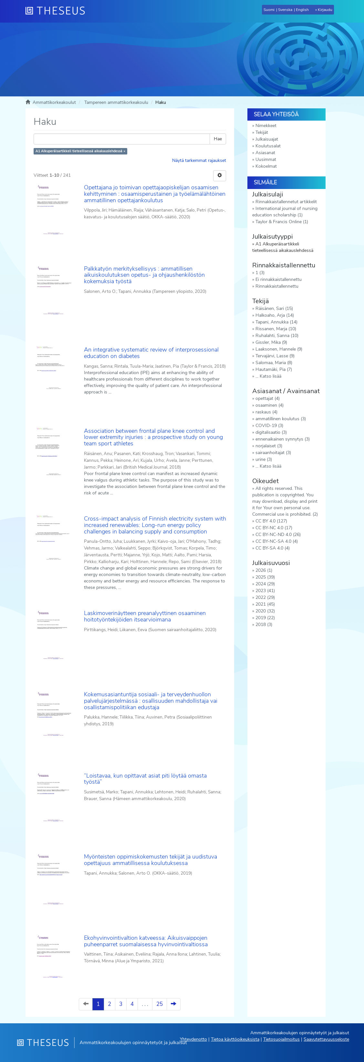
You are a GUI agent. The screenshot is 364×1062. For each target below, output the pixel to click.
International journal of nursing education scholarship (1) (284, 211)
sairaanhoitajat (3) (273, 453)
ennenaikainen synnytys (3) (282, 439)
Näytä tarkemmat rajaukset (199, 160)
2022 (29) (265, 597)
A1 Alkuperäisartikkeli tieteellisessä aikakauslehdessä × (80, 151)
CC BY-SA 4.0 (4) (272, 548)
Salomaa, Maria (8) (273, 363)
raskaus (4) (266, 412)
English (302, 9)
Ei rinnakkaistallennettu (278, 279)
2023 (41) (265, 591)
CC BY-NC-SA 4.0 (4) (276, 541)
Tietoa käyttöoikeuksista (235, 1039)
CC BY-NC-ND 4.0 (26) (278, 534)
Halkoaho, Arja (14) (274, 315)
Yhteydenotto (193, 1039)
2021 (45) (265, 604)
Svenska (285, 9)
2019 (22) (265, 618)
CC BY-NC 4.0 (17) (273, 528)
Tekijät (261, 132)
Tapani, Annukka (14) (276, 322)
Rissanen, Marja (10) (275, 329)
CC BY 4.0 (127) (271, 521)
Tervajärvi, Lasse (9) (275, 356)
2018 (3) (263, 624)
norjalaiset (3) (268, 446)
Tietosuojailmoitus (281, 1039)
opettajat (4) (267, 398)
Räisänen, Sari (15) (274, 308)
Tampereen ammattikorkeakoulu (116, 102)
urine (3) (263, 459)
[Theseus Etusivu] (58, 11)
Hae (218, 139)
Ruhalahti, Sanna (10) (276, 335)
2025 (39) (265, 577)
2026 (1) (263, 570)
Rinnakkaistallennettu (276, 286)
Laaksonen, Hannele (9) (278, 349)
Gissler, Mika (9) (271, 342)
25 (159, 1004)
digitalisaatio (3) (271, 432)
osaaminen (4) (269, 405)
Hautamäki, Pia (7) (273, 369)
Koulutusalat (268, 146)
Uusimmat (265, 159)
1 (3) (260, 273)
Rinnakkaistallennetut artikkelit (286, 202)
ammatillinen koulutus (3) (280, 419)
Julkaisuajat (266, 139)
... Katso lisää (268, 376)
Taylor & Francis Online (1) (281, 222)
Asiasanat (265, 153)
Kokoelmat (266, 166)
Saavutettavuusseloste (326, 1039)
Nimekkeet (265, 126)
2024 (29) (265, 584)
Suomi (269, 9)
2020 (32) (265, 611)
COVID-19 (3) (269, 425)
